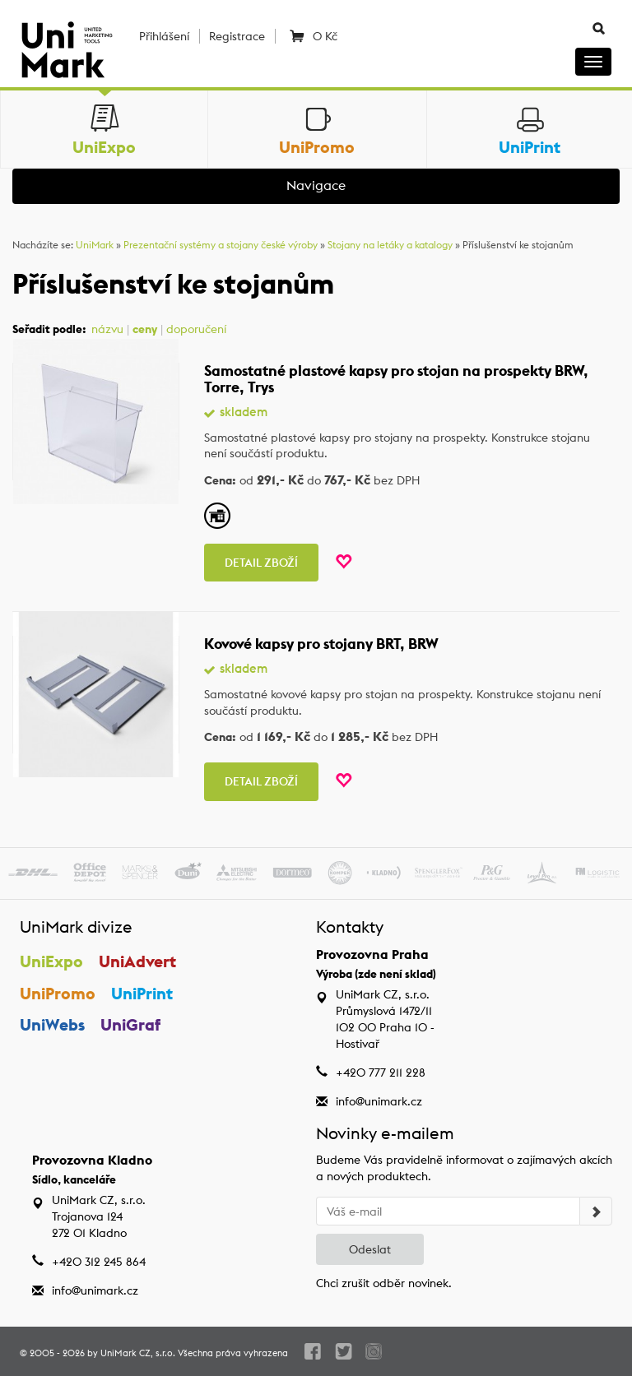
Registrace (237, 36)
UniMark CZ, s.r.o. (137, 1353)
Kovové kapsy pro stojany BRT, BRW (321, 643)
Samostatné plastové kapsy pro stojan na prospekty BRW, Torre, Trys (396, 378)
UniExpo (51, 961)
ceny (144, 329)
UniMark (95, 245)
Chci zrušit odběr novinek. (384, 1283)
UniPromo (57, 993)
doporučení (196, 329)
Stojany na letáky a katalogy (390, 245)
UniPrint (142, 993)
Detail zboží (261, 562)
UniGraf (130, 1024)
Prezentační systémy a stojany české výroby (220, 245)
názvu (107, 329)
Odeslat (370, 1249)
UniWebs (52, 1024)
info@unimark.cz (379, 1101)
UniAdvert (137, 961)
